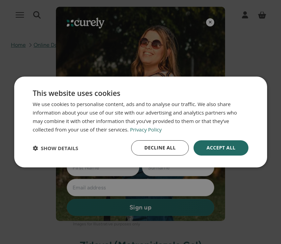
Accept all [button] (220, 147)
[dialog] (140, 122)
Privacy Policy (146, 129)
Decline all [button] (160, 147)
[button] (55, 148)
